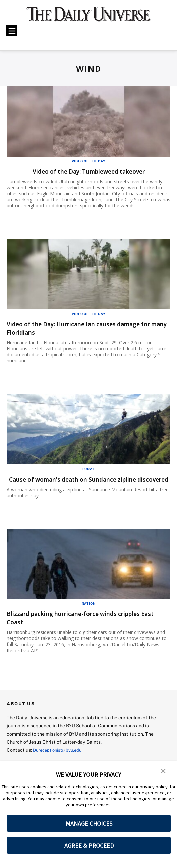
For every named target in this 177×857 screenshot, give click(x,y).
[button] (163, 771)
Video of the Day (89, 161)
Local (88, 469)
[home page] (88, 17)
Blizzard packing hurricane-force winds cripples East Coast (86, 626)
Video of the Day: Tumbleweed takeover (88, 171)
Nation (89, 612)
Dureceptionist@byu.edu (60, 758)
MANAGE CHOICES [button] (89, 823)
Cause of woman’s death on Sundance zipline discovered (82, 483)
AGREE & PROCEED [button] (89, 845)
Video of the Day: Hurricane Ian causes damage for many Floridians (86, 328)
